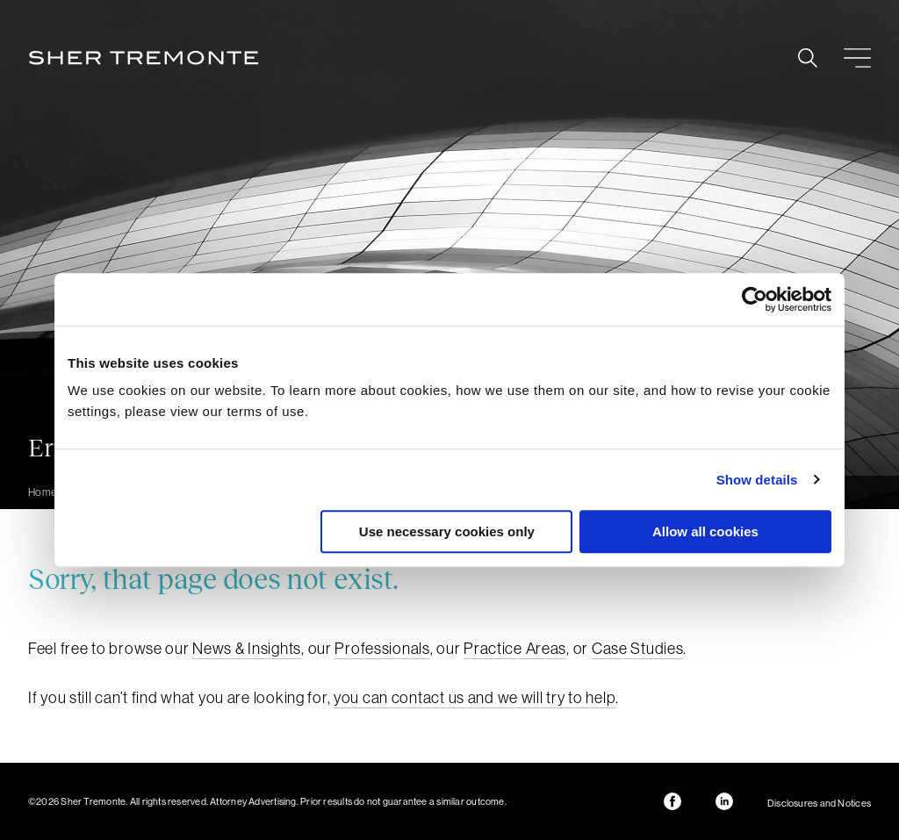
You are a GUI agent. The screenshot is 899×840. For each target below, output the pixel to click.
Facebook (672, 801)
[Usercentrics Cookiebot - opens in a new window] (754, 299)
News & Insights (246, 648)
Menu (857, 58)
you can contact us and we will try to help (474, 697)
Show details (757, 479)
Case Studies (638, 648)
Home (42, 492)
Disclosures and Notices (819, 803)
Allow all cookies (705, 531)
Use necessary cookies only (447, 531)
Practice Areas (515, 648)
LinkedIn (724, 801)
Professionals (381, 648)
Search (808, 58)
